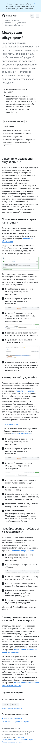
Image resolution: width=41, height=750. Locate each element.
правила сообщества (25, 391)
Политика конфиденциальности (12, 708)
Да (6, 704)
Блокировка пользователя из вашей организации (19, 618)
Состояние (24, 740)
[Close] (35, 3)
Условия (21, 737)
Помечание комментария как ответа (19, 220)
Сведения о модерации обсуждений (17, 160)
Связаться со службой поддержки (15, 721)
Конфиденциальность (10, 740)
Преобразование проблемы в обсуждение (20, 530)
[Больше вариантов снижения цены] (26, 121)
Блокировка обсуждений (19, 377)
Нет (14, 704)
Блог (20, 742)
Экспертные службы (9, 742)
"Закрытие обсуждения (21, 433)
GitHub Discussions (12, 20)
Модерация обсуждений (14, 25)
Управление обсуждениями (15, 23)
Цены (31, 740)
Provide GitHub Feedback (12, 718)
